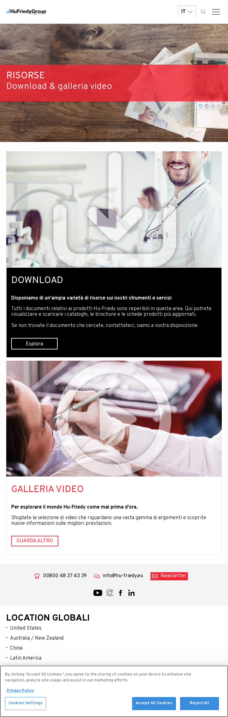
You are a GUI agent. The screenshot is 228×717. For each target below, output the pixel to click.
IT (186, 11)
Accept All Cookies (154, 704)
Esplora (34, 344)
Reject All (199, 704)
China (16, 648)
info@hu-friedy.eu (123, 576)
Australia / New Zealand (37, 638)
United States (25, 628)
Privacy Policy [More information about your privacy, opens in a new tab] (20, 692)
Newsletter (173, 576)
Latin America (25, 658)
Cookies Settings (25, 704)
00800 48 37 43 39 (65, 576)
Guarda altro (35, 541)
